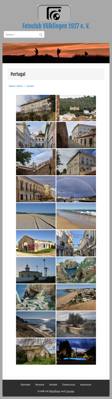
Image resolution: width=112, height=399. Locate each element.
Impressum (85, 384)
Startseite (25, 384)
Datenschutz (68, 384)
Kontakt (53, 384)
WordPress (54, 391)
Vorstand (39, 384)
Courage (70, 391)
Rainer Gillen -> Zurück (21, 85)
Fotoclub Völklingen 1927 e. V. (56, 26)
